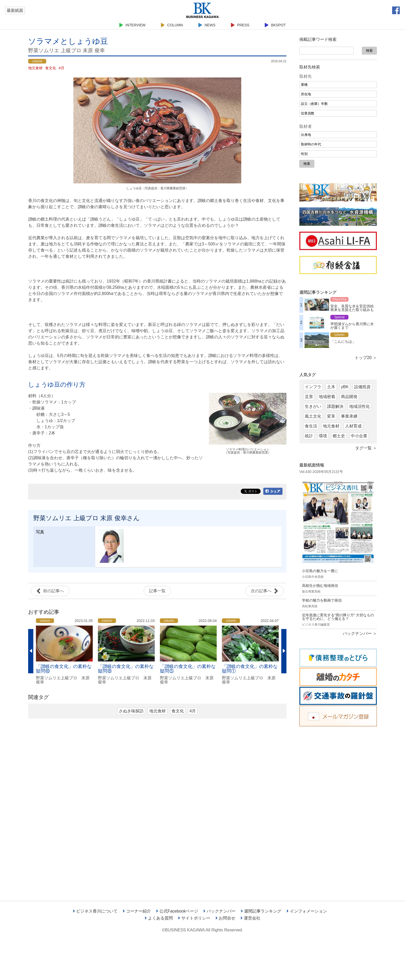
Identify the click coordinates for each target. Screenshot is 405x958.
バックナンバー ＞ (360, 633)
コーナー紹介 (137, 911)
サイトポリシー (194, 918)
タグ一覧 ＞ (366, 448)
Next (283, 651)
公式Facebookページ (177, 911)
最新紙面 (15, 10)
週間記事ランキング (261, 911)
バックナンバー (219, 911)
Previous (30, 651)
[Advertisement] (338, 809)
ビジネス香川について (95, 911)
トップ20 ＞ (366, 357)
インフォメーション (306, 911)
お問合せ (225, 918)
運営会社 (250, 918)
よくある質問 (159, 918)
